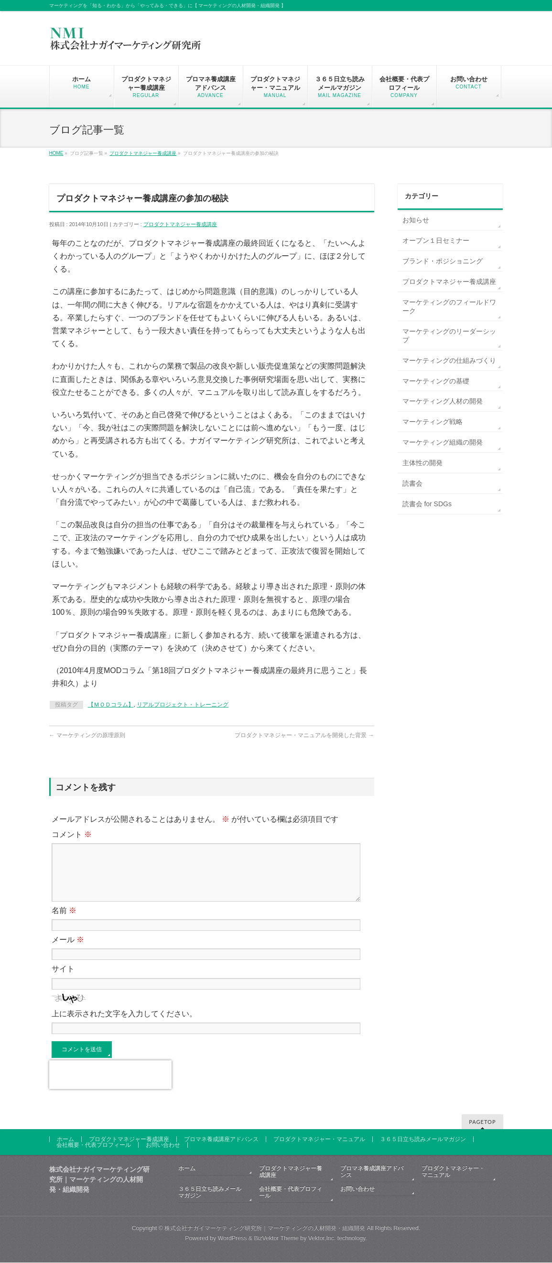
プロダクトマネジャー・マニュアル (319, 1140)
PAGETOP (482, 1122)
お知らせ (415, 220)
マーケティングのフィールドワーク (449, 306)
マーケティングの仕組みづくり (449, 360)
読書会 (412, 483)
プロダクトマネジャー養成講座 (142, 153)
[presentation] (110, 1086)
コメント (72, 834)
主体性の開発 (422, 463)
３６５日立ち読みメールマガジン (423, 1140)
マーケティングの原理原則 (87, 735)
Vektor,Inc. (322, 1238)
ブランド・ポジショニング (442, 261)
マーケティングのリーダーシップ (449, 335)
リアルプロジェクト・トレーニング (182, 704)
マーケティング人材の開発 (442, 401)
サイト (63, 980)
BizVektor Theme (276, 1238)
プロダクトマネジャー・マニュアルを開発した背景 (304, 735)
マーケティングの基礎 (435, 381)
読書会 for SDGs (427, 504)
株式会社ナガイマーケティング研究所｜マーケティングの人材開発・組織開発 (264, 1228)
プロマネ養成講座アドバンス (221, 1140)
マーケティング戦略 (432, 421)
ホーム (65, 1140)
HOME (56, 153)
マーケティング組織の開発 (442, 442)
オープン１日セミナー (435, 240)
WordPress (232, 1238)
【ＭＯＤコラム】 (111, 704)
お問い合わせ (163, 1145)
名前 (64, 922)
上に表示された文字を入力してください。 (124, 1025)
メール (68, 951)
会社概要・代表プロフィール (93, 1145)
